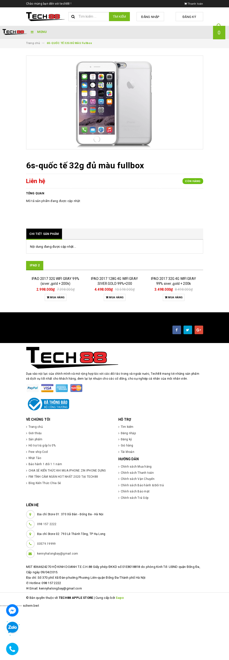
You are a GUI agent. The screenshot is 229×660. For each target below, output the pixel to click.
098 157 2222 (47, 575)
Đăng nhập (155, 17)
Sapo (120, 649)
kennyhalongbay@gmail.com (57, 605)
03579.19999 (46, 595)
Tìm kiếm (119, 16)
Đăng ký (191, 17)
